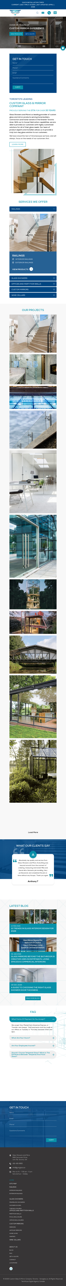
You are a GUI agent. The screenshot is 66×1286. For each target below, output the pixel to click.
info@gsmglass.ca (19, 1168)
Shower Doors (15, 1205)
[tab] (33, 209)
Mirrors (12, 1227)
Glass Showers (16, 1199)
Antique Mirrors (15, 1230)
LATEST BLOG (18, 906)
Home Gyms (13, 1233)
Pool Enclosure (15, 1217)
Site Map (13, 1184)
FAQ (33, 1012)
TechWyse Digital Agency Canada (33, 1281)
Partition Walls (15, 1214)
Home (11, 1180)
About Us (13, 1247)
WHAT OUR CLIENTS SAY (33, 846)
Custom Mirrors (16, 1224)
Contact (12, 1260)
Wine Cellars (15, 1240)
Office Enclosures (16, 1220)
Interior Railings (24, 259)
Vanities (12, 1236)
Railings (18, 256)
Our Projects (33, 310)
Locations (13, 1263)
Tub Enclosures (15, 1208)
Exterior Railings (24, 263)
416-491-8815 (18, 1163)
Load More (33, 832)
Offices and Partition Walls (21, 1210)
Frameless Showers (17, 1202)
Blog (11, 1250)
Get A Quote (13, 1256)
